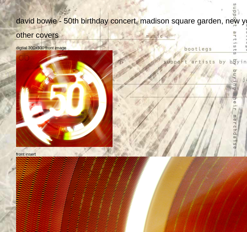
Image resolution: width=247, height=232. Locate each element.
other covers (37, 35)
